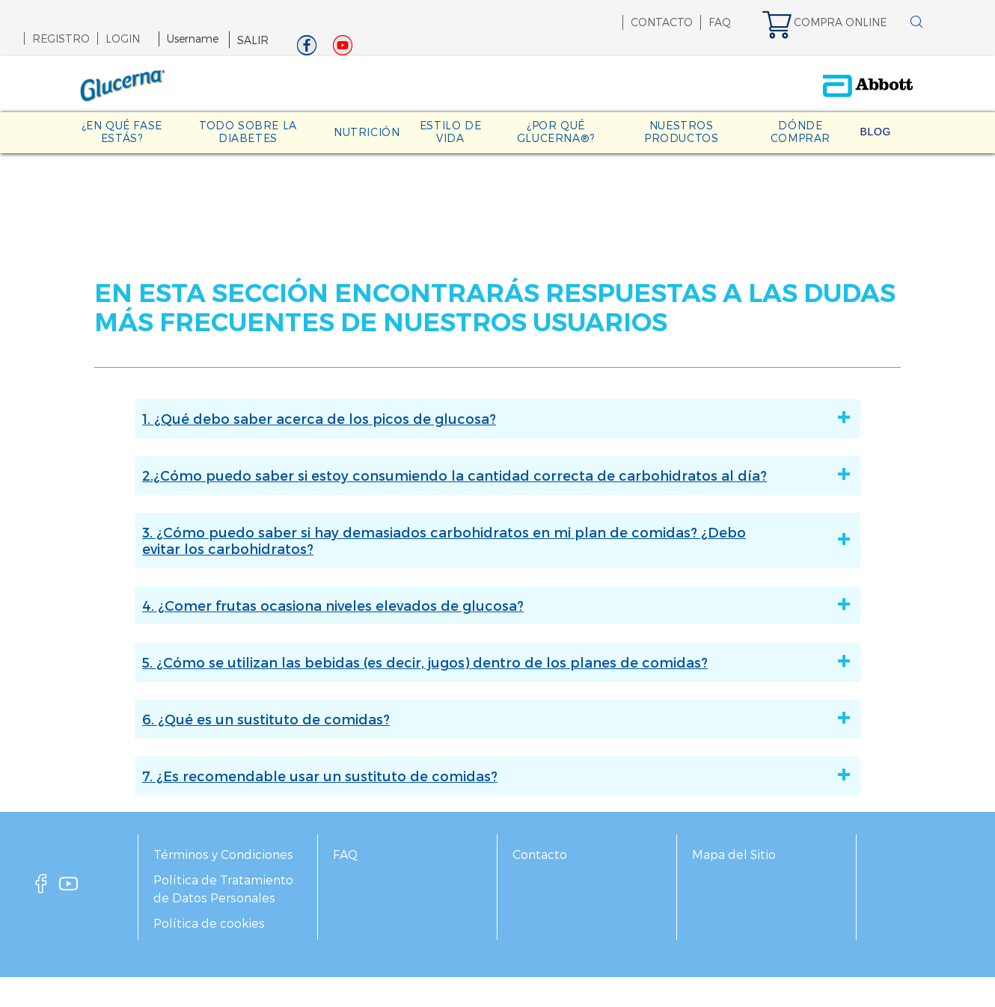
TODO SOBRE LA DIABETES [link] (248, 131)
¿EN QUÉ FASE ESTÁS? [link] (122, 131)
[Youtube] (342, 49)
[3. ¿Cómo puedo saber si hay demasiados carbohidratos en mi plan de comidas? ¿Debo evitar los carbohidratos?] (818, 540)
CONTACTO (662, 22)
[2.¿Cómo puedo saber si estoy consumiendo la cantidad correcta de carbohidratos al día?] (818, 475)
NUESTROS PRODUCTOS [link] (681, 131)
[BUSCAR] (916, 23)
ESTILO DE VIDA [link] (450, 131)
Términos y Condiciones (223, 854)
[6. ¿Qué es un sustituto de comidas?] (818, 719)
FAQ (719, 22)
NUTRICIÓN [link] (366, 132)
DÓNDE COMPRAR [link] (800, 131)
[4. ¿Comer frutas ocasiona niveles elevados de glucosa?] (818, 605)
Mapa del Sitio (734, 854)
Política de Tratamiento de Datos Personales (223, 888)
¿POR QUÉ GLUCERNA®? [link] (556, 131)
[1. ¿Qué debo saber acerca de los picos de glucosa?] (818, 418)
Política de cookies (209, 923)
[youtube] (69, 887)
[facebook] (41, 887)
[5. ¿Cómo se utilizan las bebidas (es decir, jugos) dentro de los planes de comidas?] (818, 662)
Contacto (539, 854)
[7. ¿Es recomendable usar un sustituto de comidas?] (818, 776)
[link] (831, 22)
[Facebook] (306, 49)
